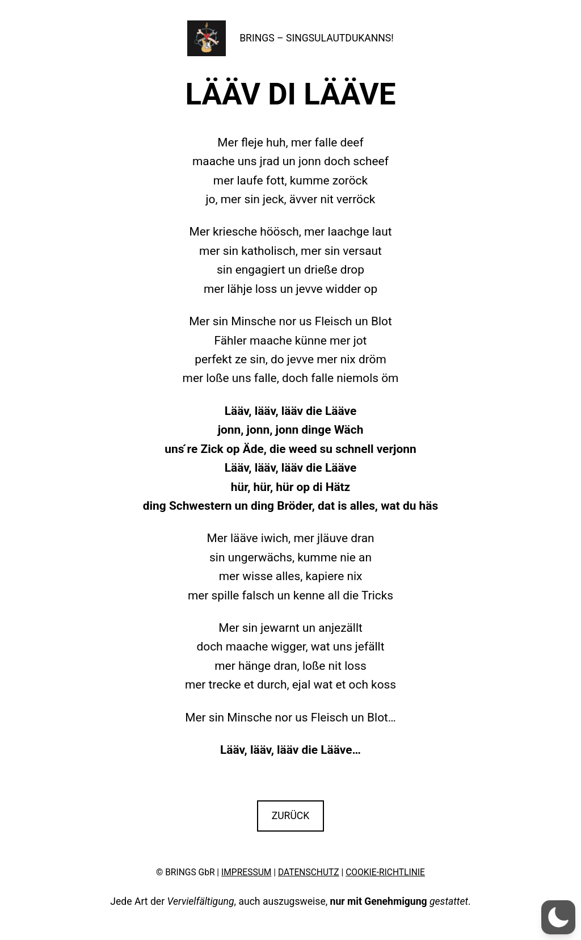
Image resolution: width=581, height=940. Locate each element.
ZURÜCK (291, 815)
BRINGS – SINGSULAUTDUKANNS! (316, 38)
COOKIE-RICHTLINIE (385, 872)
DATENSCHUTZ (308, 872)
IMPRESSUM (246, 872)
